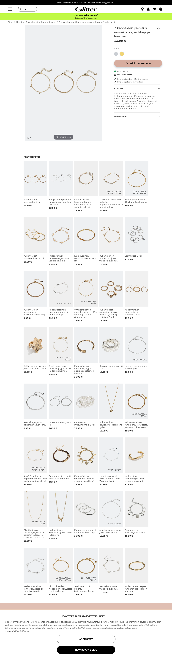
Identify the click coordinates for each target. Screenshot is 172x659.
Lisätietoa (120, 116)
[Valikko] (10, 9)
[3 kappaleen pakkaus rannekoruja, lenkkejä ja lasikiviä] (117, 54)
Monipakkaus (48, 22)
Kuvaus (118, 88)
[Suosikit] (156, 9)
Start (10, 22)
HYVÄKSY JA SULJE (86, 649)
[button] (150, 9)
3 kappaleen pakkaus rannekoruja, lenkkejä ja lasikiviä (87, 22)
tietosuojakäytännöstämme (120, 628)
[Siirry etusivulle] (86, 9)
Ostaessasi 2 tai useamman (86, 18)
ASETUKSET (86, 639)
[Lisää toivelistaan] (158, 28)
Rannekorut (32, 22)
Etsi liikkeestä (123, 74)
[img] (16, 37)
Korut (19, 22)
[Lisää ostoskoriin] (138, 63)
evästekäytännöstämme (17, 631)
